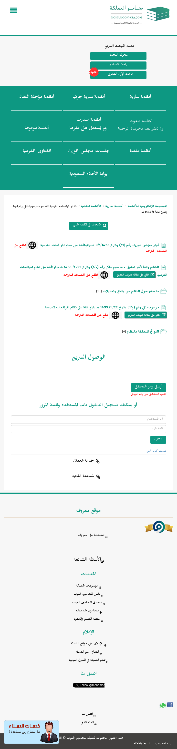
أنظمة (140, 98)
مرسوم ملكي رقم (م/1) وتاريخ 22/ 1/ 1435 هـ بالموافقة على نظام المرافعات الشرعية (102, 308)
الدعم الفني (87, 723)
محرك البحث (118, 55)
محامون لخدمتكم (87, 611)
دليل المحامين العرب (87, 595)
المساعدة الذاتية (83, 476)
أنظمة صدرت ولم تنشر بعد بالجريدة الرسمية (140, 126)
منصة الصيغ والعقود (87, 619)
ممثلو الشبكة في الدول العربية (87, 661)
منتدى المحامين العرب (87, 603)
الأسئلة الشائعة (87, 560)
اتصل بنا (87, 715)
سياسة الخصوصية (164, 744)
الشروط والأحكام (142, 744)
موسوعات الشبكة (87, 586)
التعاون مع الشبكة (87, 652)
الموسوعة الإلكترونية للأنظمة (147, 207)
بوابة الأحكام (88, 175)
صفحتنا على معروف (91, 536)
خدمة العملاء (83, 461)
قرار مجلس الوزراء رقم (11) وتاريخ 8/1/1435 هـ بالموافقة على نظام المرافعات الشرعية (99, 246)
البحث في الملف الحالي (87, 225)
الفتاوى (36, 152)
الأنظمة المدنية (91, 207)
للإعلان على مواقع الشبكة (87, 644)
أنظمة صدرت (88, 125)
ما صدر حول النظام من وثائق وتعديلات (131, 292)
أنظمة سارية (114, 207)
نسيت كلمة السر (156, 451)
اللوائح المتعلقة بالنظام (143, 332)
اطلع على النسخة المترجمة (80, 276)
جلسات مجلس (88, 152)
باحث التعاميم (118, 65)
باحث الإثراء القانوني (111, 75)
